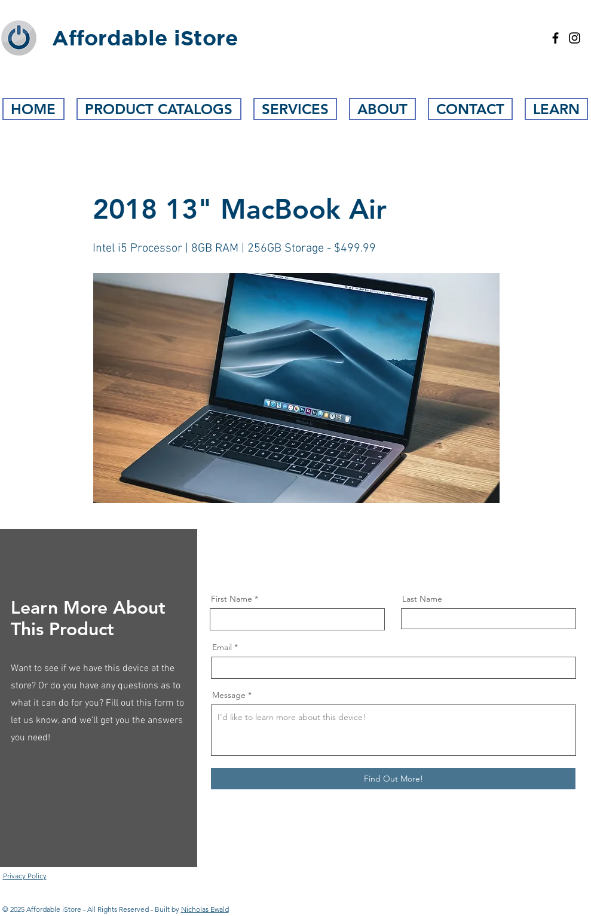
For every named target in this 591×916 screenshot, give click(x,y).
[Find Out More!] (393, 778)
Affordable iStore (145, 38)
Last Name (422, 599)
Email (222, 647)
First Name (231, 599)
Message (229, 695)
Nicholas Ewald (205, 909)
